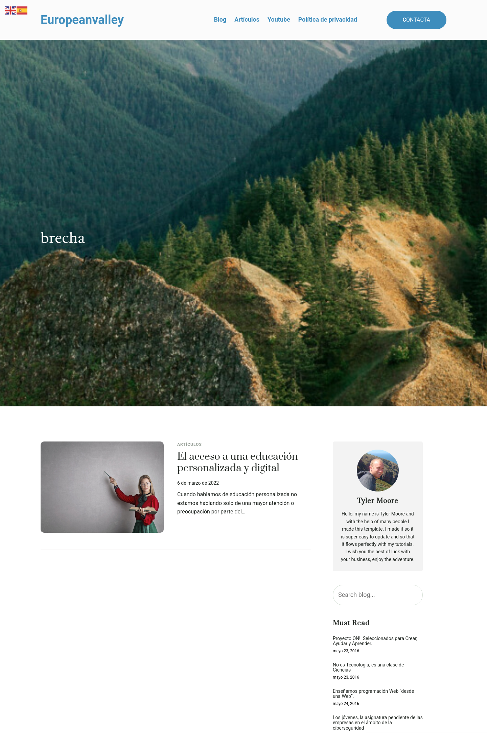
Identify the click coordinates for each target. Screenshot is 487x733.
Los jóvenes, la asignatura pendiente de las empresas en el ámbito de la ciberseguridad (378, 723)
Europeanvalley (82, 20)
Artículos (189, 444)
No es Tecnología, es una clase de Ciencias (368, 667)
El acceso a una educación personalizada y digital (237, 462)
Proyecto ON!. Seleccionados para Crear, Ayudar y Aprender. (375, 641)
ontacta (417, 20)
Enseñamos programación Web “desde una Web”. (373, 694)
